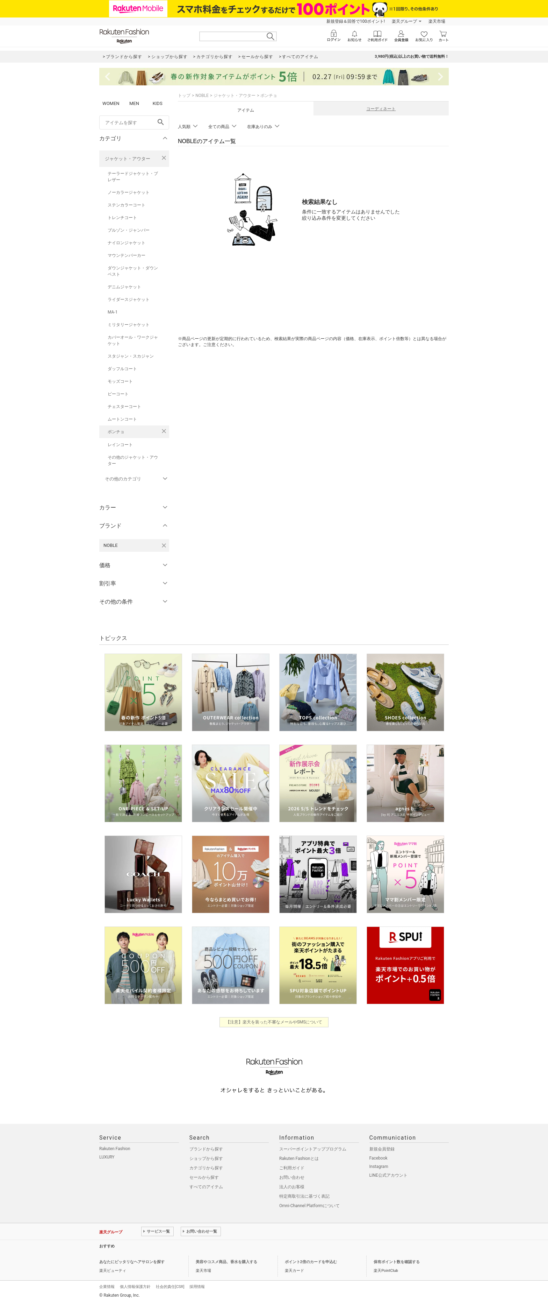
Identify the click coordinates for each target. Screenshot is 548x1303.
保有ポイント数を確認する (397, 1262)
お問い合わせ (291, 1177)
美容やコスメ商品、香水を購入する (226, 1262)
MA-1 (112, 312)
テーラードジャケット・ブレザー (133, 176)
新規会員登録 (382, 1149)
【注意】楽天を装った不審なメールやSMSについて (274, 1022)
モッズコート (120, 381)
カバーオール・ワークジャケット (133, 340)
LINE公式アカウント (388, 1175)
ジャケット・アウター (127, 158)
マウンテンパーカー (126, 255)
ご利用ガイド (291, 1167)
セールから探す (204, 1177)
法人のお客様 (291, 1186)
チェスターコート (124, 406)
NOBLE (202, 95)
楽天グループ (404, 21)
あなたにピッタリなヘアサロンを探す (132, 1262)
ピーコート (118, 394)
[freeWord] (134, 122)
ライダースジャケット (129, 299)
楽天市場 (436, 21)
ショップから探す (206, 1158)
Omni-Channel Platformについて (309, 1205)
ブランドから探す (206, 1149)
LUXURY (107, 1157)
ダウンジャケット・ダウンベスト (133, 271)
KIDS (158, 103)
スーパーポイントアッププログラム (312, 1149)
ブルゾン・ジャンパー (129, 230)
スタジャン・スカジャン (131, 356)
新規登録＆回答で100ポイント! (355, 21)
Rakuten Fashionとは (299, 1158)
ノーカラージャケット (129, 192)
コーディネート (381, 108)
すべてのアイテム (206, 1186)
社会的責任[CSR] (170, 1286)
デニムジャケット (124, 286)
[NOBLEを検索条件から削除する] (163, 545)
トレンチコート (122, 217)
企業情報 (107, 1286)
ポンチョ (116, 431)
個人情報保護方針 (135, 1286)
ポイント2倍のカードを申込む (311, 1262)
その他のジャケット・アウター (133, 460)
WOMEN (111, 103)
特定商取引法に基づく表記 (304, 1196)
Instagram (378, 1166)
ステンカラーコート (126, 205)
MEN (134, 103)
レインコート (120, 444)
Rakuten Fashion (114, 1148)
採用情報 (197, 1286)
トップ (184, 95)
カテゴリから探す (206, 1167)
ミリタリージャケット (129, 324)
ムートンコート (122, 419)
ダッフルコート (122, 368)
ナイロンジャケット (126, 242)
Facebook (378, 1158)
